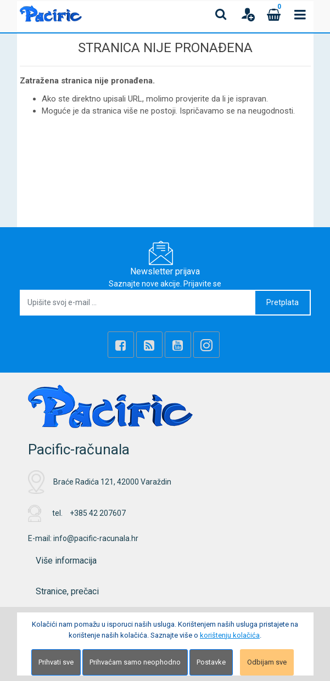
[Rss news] (149, 344)
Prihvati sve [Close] (56, 662)
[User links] (247, 14)
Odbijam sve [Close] (267, 662)
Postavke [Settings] (211, 662)
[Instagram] (206, 344)
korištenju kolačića (230, 635)
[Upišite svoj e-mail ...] (138, 303)
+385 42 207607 (98, 513)
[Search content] (221, 14)
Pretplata (282, 302)
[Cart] (274, 14)
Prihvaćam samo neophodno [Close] (135, 662)
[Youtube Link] (178, 344)
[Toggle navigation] (300, 14)
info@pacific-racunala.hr (95, 538)
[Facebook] (121, 344)
